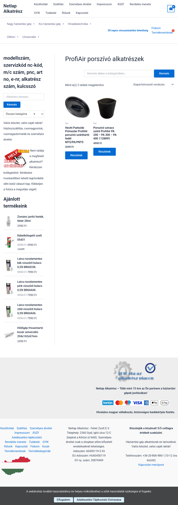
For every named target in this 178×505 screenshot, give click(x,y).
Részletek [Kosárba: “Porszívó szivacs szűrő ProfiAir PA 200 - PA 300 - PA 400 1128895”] (105, 151)
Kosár (45, 446)
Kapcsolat (82, 13)
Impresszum (104, 4)
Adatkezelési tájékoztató (27, 437)
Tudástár (51, 13)
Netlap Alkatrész (12, 8)
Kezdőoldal (41, 4)
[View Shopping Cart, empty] (171, 8)
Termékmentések (15, 451)
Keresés (12, 104)
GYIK (37, 13)
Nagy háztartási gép (21, 23)
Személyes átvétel (80, 4)
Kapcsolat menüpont (151, 464)
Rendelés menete (140, 4)
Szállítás (58, 4)
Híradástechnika (80, 23)
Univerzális (31, 36)
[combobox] (23, 114)
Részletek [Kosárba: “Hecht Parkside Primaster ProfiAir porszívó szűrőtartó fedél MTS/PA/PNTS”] (76, 155)
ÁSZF (121, 4)
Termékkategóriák (40, 451)
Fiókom (156, 28)
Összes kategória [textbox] (20, 114)
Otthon (13, 36)
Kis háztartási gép (51, 23)
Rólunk (66, 13)
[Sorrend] (153, 84)
